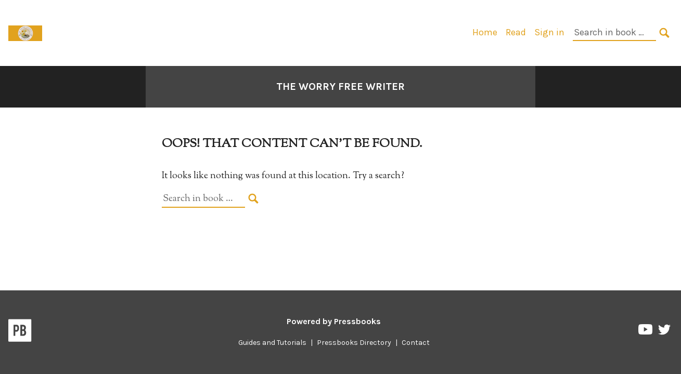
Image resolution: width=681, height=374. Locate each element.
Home (484, 32)
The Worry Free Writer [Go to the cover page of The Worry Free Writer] (340, 86)
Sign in (549, 32)
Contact (416, 342)
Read (516, 32)
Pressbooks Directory (354, 342)
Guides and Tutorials (272, 342)
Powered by (334, 321)
